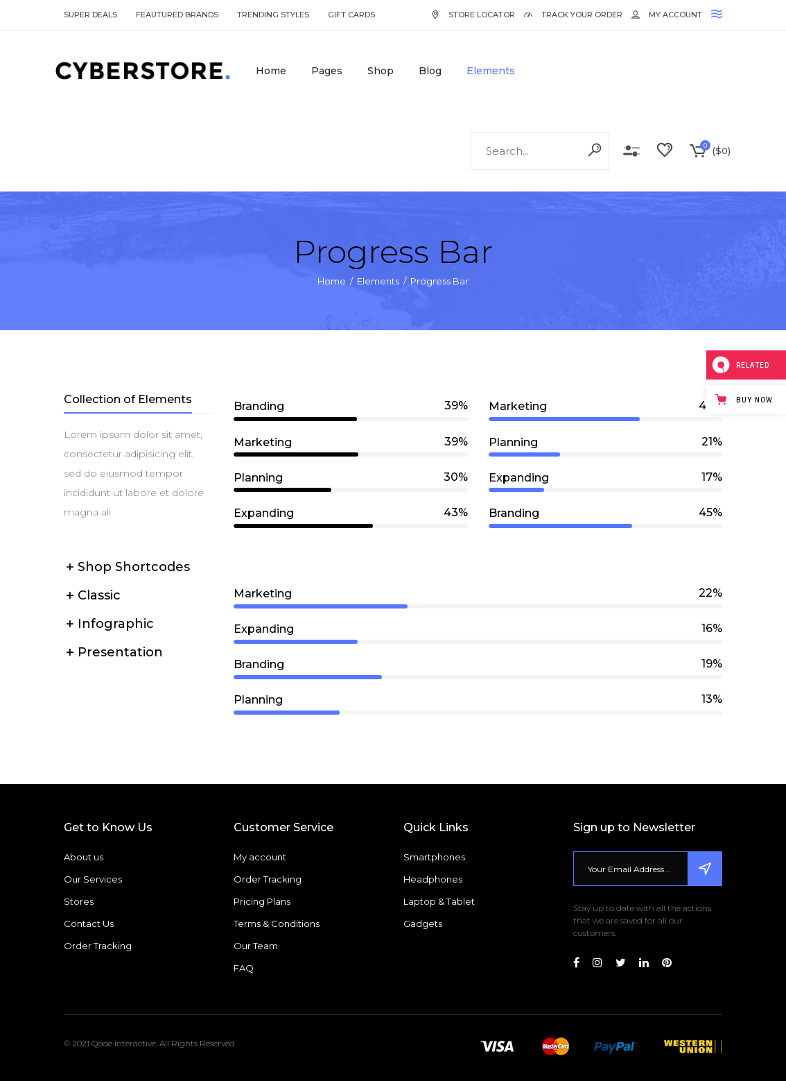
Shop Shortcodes (134, 566)
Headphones (432, 879)
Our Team (256, 945)
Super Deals (90, 14)
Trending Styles (273, 14)
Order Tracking (98, 945)
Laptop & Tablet (439, 901)
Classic (99, 595)
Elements (378, 281)
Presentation (120, 652)
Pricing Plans (262, 901)
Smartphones (434, 856)
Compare (631, 151)
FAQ (244, 967)
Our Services (93, 879)
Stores (79, 901)
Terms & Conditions (277, 923)
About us (83, 856)
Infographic (116, 623)
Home (331, 281)
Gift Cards (351, 14)
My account (260, 856)
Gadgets (422, 923)
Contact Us (89, 923)
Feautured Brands (177, 14)
